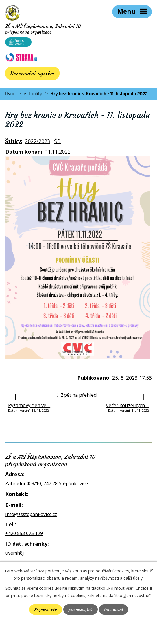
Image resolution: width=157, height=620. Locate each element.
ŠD (57, 141)
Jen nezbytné (81, 609)
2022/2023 (37, 141)
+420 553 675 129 (24, 533)
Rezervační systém (32, 73)
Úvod (10, 93)
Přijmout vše (45, 609)
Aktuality (33, 93)
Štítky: (13, 141)
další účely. (133, 578)
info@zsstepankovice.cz (31, 514)
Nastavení (113, 609)
